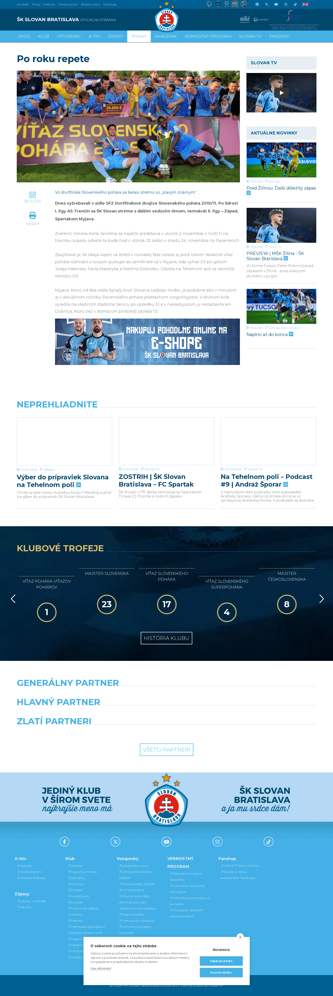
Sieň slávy (76, 878)
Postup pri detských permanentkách (186, 913)
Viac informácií (100, 968)
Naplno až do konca (269, 334)
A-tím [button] (94, 36)
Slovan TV (275, 246)
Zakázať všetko (221, 961)
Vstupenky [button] (69, 36)
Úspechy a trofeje (82, 872)
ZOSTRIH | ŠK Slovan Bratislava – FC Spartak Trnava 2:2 (156, 465)
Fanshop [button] (279, 36)
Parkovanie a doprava (136, 921)
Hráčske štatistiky (31, 878)
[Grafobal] (128, 713)
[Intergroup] (128, 732)
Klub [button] (43, 36)
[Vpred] (320, 598)
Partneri (75, 921)
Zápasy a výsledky (32, 901)
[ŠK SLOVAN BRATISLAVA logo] (90, 20)
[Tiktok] (295, 4)
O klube (75, 890)
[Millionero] (205, 713)
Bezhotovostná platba (137, 908)
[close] (240, 937)
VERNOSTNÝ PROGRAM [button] (207, 36)
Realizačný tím (29, 872)
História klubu (166, 638)
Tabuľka (24, 907)
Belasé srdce (90, 4)
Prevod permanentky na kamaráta (190, 901)
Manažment (78, 896)
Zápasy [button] (115, 36)
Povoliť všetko (221, 972)
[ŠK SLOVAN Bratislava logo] (167, 16)
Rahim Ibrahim (291, 327)
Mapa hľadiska (131, 914)
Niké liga (274, 181)
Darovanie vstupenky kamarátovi (187, 889)
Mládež (49, 454)
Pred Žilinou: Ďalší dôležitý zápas (281, 190)
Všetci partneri (166, 750)
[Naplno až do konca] (281, 306)
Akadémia (166, 36)
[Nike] (166, 694)
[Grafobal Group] (205, 732)
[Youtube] (276, 4)
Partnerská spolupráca (86, 927)
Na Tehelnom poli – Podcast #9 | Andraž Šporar (267, 465)
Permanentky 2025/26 (137, 884)
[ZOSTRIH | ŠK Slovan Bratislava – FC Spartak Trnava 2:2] (166, 433)
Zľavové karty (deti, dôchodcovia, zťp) (134, 899)
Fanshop (110, 4)
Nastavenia (221, 949)
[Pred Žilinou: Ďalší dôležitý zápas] (281, 160)
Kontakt (75, 902)
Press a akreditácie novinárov (83, 911)
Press (36, 4)
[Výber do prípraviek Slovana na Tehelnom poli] (64, 433)
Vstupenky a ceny (133, 866)
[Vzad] (12, 598)
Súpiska (24, 866)
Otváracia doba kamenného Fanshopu (238, 875)
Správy (139, 36)
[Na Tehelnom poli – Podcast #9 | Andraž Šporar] (268, 433)
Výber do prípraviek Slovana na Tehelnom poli (63, 465)
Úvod (24, 36)
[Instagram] (285, 4)
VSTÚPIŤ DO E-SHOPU (240, 866)
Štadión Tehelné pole (85, 933)
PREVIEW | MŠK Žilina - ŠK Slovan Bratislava (275, 256)
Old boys (76, 884)
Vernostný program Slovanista (135, 930)
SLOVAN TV (250, 36)
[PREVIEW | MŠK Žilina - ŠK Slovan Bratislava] (281, 225)
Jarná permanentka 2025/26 (135, 875)
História (75, 866)
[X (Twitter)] (266, 4)
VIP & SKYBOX (131, 890)
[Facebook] (257, 4)
